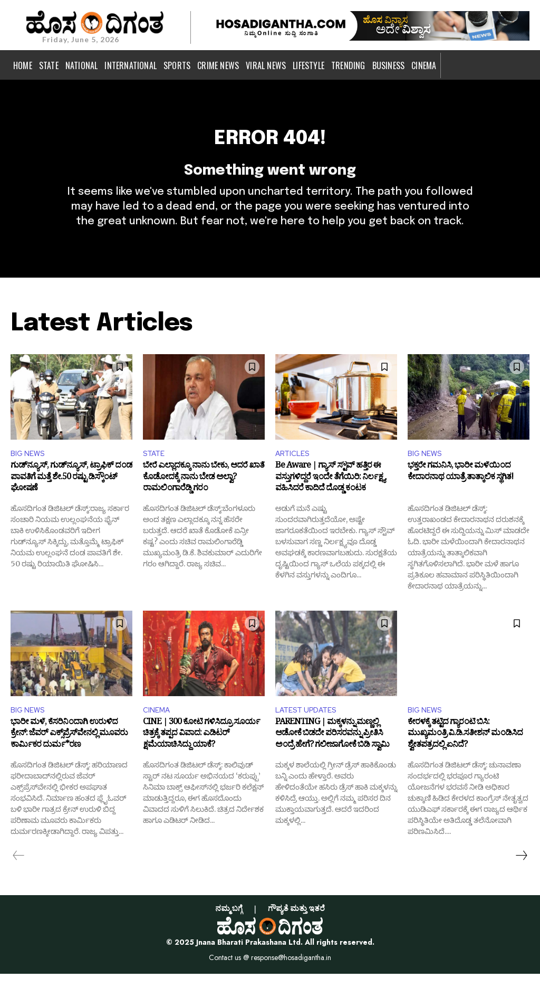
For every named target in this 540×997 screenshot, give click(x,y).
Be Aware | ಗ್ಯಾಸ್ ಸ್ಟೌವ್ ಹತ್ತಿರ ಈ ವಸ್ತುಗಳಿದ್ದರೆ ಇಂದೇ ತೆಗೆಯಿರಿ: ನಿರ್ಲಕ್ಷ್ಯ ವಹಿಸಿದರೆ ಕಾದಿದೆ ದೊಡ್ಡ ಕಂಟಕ (330, 500)
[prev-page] (19, 879)
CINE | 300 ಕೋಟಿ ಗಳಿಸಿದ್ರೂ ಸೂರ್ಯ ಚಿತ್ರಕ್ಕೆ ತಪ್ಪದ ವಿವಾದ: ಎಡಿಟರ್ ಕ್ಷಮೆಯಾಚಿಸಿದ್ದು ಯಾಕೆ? (201, 759)
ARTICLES (294, 473)
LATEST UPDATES (310, 732)
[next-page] (521, 879)
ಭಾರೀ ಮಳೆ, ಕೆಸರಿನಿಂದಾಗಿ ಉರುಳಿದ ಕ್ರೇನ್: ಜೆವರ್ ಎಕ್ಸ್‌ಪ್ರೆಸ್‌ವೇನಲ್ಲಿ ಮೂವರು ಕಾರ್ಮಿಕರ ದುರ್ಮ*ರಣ (69, 759)
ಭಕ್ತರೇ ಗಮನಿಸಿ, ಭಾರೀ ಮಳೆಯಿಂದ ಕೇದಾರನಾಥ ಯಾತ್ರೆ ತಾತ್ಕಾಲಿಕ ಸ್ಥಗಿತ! (460, 495)
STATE (155, 473)
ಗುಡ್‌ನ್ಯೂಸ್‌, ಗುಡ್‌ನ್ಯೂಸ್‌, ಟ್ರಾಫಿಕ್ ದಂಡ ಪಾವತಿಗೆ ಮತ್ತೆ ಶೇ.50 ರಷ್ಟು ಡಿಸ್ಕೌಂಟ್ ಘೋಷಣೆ (71, 500)
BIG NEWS (30, 473)
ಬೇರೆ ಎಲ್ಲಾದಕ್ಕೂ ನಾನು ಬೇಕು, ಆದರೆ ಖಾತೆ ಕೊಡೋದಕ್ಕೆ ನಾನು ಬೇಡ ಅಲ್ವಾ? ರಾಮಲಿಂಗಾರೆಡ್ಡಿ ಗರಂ (203, 500)
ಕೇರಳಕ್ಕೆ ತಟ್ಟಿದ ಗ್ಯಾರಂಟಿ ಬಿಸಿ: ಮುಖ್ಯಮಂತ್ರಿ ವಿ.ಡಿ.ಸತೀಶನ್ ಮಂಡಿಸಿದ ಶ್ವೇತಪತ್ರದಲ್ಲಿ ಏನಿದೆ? (465, 759)
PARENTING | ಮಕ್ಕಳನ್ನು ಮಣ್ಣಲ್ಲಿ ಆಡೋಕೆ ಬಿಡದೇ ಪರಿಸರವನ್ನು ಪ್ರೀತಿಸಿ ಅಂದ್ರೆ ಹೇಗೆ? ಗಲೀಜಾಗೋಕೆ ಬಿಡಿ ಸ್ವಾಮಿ (332, 759)
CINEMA (158, 732)
